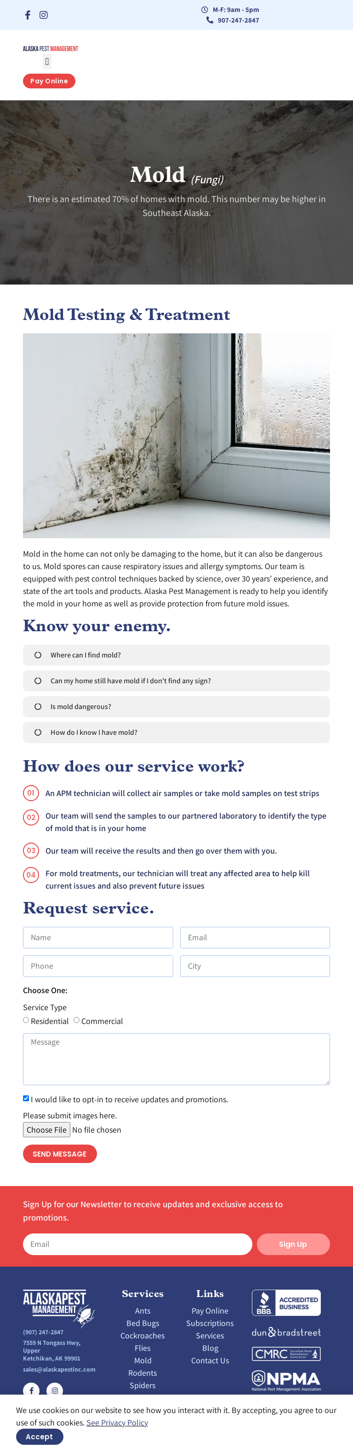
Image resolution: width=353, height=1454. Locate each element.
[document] (176, 727)
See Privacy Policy (117, 1422)
